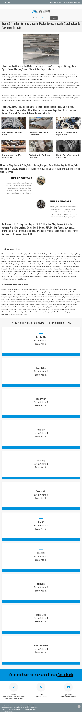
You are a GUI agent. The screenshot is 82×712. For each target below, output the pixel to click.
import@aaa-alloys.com (72, 2)
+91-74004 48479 (55, 2)
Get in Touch (65, 674)
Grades (44, 18)
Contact (54, 18)
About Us (36, 18)
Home (28, 18)
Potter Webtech (32, 706)
